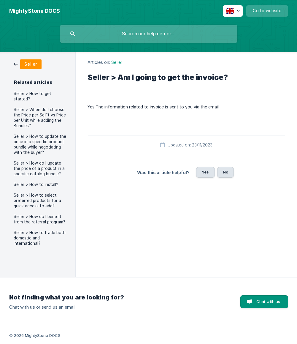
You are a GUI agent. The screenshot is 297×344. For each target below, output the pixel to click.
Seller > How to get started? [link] (32, 96)
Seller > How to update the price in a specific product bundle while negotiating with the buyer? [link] (40, 144)
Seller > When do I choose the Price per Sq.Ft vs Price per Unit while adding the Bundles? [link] (40, 117)
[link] (28, 64)
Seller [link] (116, 62)
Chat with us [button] (268, 301)
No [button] (225, 172)
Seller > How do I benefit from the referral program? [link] (39, 219)
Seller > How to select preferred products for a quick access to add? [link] (37, 200)
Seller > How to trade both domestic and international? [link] (40, 238)
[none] (34, 11)
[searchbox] (148, 34)
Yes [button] (205, 172)
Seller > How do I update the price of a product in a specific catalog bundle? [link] (39, 168)
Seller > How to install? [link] (36, 184)
